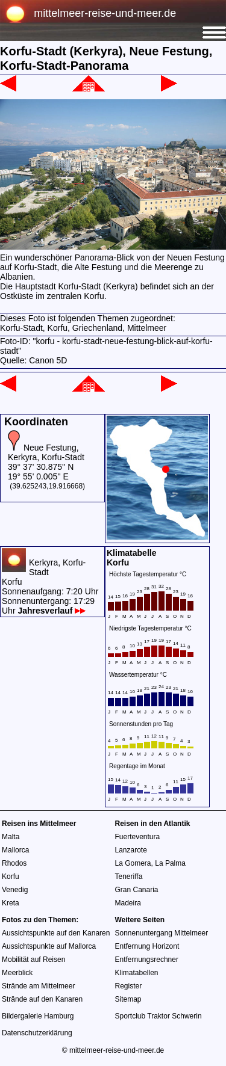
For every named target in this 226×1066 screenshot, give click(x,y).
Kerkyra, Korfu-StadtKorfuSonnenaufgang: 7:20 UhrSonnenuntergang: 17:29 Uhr (50, 586)
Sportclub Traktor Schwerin (158, 1016)
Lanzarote (131, 850)
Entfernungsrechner (146, 959)
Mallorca (15, 850)
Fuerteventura (137, 837)
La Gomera (133, 863)
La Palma (170, 863)
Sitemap (128, 999)
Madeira (128, 903)
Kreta (10, 903)
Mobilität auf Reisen (33, 959)
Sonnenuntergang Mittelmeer (162, 933)
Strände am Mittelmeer (38, 986)
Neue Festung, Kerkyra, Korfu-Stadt (46, 452)
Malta (10, 837)
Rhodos (14, 863)
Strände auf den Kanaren (42, 999)
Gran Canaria (137, 890)
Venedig (15, 890)
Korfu (10, 876)
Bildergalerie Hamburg (38, 1016)
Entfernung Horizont (147, 946)
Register (128, 986)
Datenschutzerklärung (37, 1033)
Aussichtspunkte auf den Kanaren (56, 933)
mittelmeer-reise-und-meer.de (105, 13)
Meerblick (17, 973)
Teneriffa (129, 876)
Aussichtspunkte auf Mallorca (49, 946)
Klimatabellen (137, 973)
